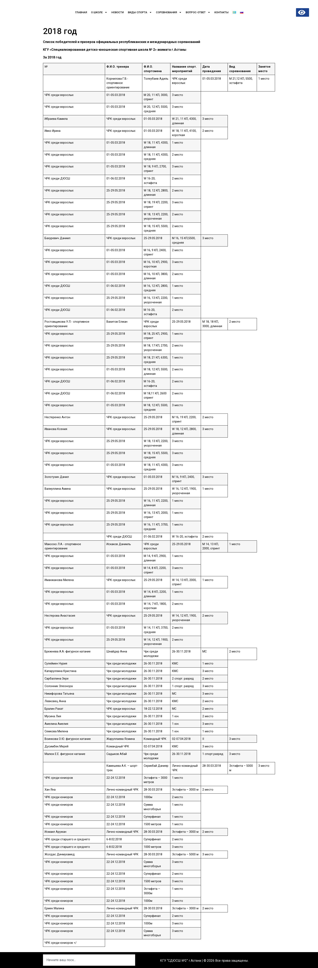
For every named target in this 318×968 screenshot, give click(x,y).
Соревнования (169, 12)
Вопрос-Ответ (198, 12)
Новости (117, 12)
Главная (81, 12)
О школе (99, 12)
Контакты (221, 12)
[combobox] (89, 960)
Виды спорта (140, 12)
